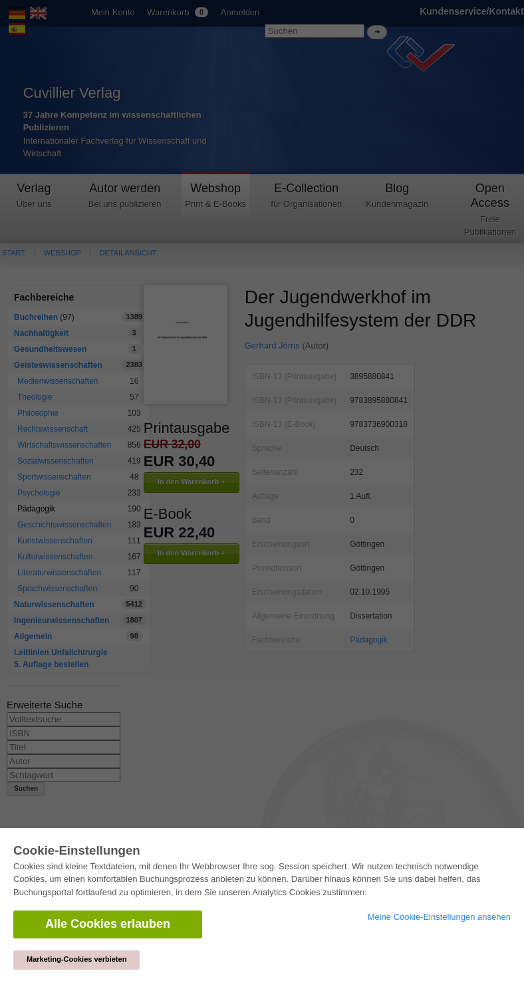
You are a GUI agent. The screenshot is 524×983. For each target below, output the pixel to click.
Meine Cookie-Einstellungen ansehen (439, 917)
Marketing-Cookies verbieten (76, 959)
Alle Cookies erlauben (107, 923)
